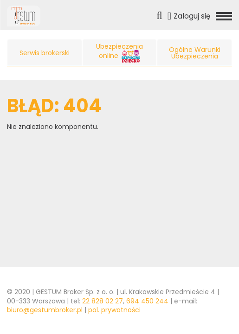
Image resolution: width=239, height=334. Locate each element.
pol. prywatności (114, 310)
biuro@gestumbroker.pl (45, 310)
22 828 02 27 (102, 301)
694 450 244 (147, 301)
